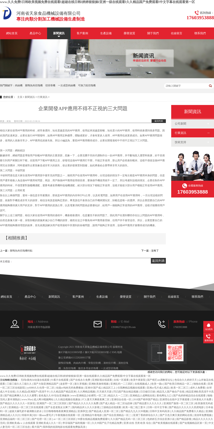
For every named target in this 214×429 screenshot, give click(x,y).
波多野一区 (66, 383)
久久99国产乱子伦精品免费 (107, 423)
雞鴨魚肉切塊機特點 (21, 250)
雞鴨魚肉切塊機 (34, 85)
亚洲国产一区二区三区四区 (52, 403)
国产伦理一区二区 (42, 419)
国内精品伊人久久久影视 (86, 407)
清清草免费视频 (203, 415)
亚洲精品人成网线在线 (143, 395)
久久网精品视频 (87, 391)
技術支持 (180, 142)
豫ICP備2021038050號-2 (98, 352)
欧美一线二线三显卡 (134, 407)
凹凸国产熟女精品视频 (126, 391)
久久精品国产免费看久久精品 (188, 411)
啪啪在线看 (200, 383)
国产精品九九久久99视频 (135, 411)
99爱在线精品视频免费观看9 (93, 419)
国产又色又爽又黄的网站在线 (176, 415)
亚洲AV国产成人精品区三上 (100, 387)
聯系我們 (200, 33)
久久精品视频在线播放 (68, 399)
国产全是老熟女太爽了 (58, 407)
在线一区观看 (121, 380)
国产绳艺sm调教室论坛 (160, 380)
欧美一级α (157, 383)
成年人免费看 (198, 387)
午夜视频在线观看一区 (68, 415)
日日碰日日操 (148, 391)
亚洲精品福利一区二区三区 (15, 419)
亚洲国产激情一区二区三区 (179, 403)
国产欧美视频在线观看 (166, 423)
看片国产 (37, 427)
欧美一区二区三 (180, 387)
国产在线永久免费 (80, 380)
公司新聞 (180, 123)
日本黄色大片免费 (201, 399)
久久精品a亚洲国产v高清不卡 (33, 391)
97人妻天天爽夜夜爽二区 (96, 399)
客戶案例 (82, 33)
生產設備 (106, 33)
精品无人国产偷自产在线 (171, 391)
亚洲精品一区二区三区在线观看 (26, 407)
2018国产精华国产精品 (146, 399)
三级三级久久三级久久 (19, 383)
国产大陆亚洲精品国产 (46, 383)
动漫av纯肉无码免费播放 (70, 387)
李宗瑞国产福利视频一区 (77, 423)
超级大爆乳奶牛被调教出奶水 (25, 411)
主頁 (19, 97)
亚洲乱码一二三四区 (122, 383)
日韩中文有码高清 (160, 411)
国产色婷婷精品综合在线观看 (189, 395)
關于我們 (153, 33)
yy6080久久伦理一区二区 (41, 387)
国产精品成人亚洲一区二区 (104, 411)
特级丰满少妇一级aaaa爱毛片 (38, 415)
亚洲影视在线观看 (102, 380)
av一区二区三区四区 (65, 419)
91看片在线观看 (60, 380)
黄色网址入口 (164, 395)
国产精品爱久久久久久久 (148, 403)
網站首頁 (11, 33)
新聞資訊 (59, 33)
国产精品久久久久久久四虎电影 (187, 407)
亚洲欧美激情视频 (99, 383)
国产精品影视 (184, 419)
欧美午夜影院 (138, 380)
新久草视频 (81, 383)
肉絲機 (18, 85)
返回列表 (158, 121)
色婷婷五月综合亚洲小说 (161, 419)
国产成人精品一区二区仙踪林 (116, 403)
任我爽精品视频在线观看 (132, 387)
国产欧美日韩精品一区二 (178, 383)
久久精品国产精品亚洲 (64, 391)
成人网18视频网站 (44, 399)
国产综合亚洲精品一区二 (118, 415)
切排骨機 (50, 85)
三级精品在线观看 (111, 407)
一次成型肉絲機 (66, 85)
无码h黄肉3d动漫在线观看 (35, 380)
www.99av (27, 399)
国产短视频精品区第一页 (194, 423)
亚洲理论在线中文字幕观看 (175, 399)
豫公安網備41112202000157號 (74, 357)
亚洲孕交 (83, 411)
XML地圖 (116, 352)
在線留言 (176, 33)
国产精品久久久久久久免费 (83, 403)
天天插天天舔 (104, 391)
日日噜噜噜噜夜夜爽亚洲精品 (60, 411)
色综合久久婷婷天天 (186, 380)
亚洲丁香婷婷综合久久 (146, 415)
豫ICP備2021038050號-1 (71, 352)
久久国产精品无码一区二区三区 (128, 419)
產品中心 (35, 33)
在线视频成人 (142, 383)
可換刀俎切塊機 (87, 85)
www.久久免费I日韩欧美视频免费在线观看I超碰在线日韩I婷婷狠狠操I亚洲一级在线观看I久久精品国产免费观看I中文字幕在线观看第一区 (97, 2)
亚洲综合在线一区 (121, 399)
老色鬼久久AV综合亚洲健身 (54, 395)
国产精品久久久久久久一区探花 (18, 403)
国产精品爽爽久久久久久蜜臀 (20, 395)
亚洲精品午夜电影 (92, 415)
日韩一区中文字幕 (157, 407)
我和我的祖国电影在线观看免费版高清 (64, 427)
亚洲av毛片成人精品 (158, 387)
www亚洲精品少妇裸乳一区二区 (89, 395)
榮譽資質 (129, 33)
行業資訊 (42, 97)
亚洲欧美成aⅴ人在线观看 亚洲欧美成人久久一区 (34, 423)
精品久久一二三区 (118, 395)
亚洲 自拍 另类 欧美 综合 (138, 423)
